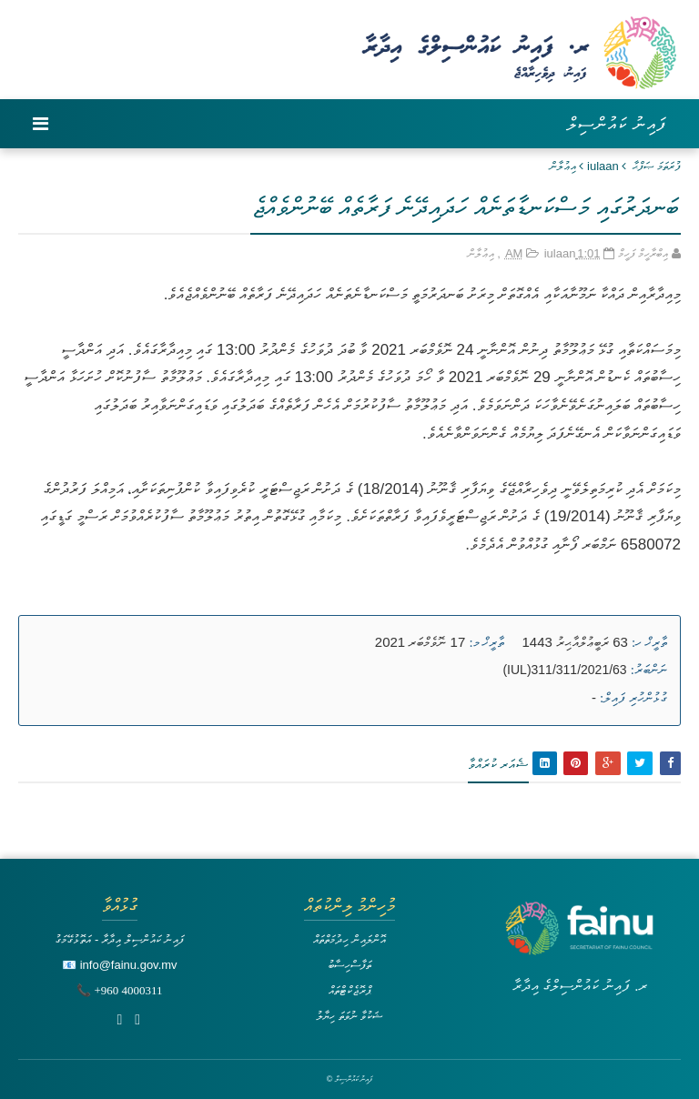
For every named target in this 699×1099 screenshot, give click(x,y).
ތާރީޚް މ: (486, 642)
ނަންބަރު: (649, 669)
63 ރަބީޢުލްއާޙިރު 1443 (575, 642)
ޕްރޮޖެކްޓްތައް (350, 990)
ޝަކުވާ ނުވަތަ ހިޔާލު (349, 1016)
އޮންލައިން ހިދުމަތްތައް (349, 939)
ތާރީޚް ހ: (649, 642)
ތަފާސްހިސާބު (349, 965)
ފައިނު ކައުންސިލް (616, 124)
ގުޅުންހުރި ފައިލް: (633, 698)
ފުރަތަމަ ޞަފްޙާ (657, 166)
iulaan (603, 166)
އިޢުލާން (563, 166)
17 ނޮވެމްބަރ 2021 (420, 642)
